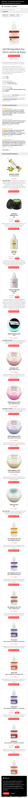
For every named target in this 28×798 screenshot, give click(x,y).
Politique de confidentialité (16, 796)
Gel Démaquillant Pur (14, 539)
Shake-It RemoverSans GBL (14, 291)
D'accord (6, 793)
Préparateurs (12, 14)
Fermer (13, 793)
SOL (24, 796)
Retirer (17, 14)
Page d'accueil (5, 14)
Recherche (5, 11)
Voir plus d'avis (6, 150)
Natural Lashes (10, 6)
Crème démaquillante (14, 334)
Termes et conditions (5, 796)
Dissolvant (14, 707)
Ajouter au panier (14, 56)
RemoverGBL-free (14, 253)
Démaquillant (14, 368)
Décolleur (14, 640)
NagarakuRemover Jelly (14, 215)
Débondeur (14, 742)
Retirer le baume (14, 175)
